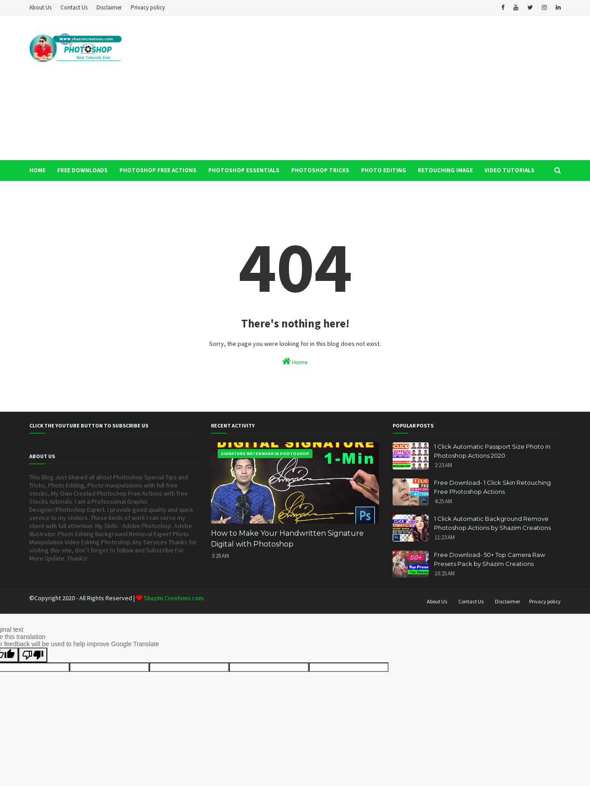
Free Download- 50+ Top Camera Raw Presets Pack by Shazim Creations (489, 559)
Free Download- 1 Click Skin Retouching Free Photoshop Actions (492, 487)
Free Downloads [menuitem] (82, 170)
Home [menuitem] (37, 170)
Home (295, 361)
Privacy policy (148, 7)
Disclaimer (109, 7)
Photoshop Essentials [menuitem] (243, 170)
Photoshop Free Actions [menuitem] (158, 170)
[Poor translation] (32, 655)
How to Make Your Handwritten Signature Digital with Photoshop (287, 538)
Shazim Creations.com (173, 598)
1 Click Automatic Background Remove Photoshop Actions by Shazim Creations (492, 523)
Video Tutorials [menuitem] (510, 170)
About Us (40, 7)
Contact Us (73, 7)
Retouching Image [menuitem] (445, 170)
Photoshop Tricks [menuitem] (320, 170)
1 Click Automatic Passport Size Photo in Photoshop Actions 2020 (492, 451)
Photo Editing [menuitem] (383, 170)
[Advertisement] (397, 88)
